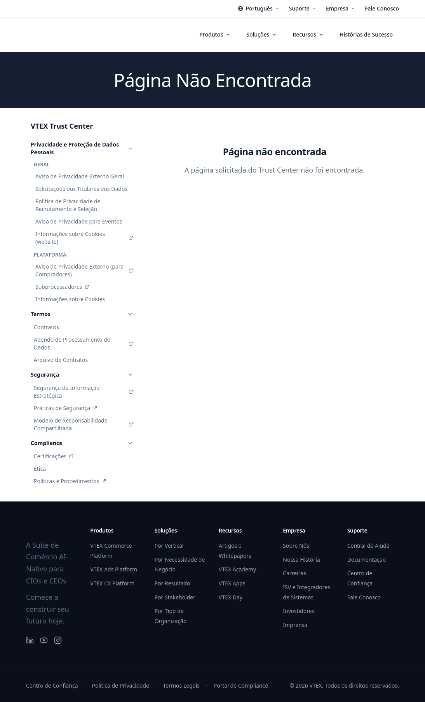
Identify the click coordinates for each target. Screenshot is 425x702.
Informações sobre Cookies (70, 299)
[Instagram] (58, 640)
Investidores (298, 611)
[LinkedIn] (30, 640)
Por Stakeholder (175, 597)
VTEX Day (230, 597)
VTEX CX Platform (112, 583)
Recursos (308, 34)
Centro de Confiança (52, 685)
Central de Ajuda (368, 545)
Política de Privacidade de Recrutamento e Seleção (67, 205)
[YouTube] (44, 640)
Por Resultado (172, 583)
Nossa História (301, 559)
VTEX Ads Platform (113, 569)
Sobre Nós (296, 545)
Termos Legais (181, 685)
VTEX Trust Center (62, 126)
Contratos (46, 327)
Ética (40, 468)
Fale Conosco (382, 8)
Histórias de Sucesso (366, 34)
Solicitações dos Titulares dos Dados (81, 188)
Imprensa (295, 625)
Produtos (215, 34)
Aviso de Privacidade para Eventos (78, 221)
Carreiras (294, 573)
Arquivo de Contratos (61, 359)
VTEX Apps (232, 583)
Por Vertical (169, 545)
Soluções (261, 34)
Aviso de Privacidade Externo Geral (79, 176)
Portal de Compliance (241, 685)
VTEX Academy (237, 569)
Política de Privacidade (120, 685)
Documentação (366, 559)
